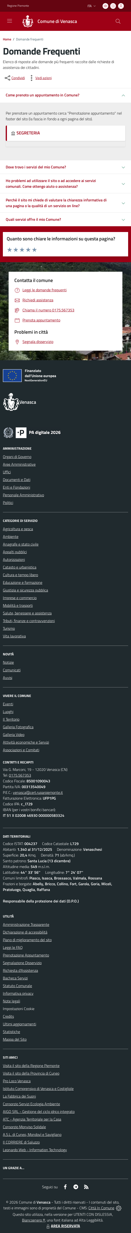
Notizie (8, 662)
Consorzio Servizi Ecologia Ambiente (31, 1104)
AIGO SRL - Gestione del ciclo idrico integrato (39, 1111)
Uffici (7, 472)
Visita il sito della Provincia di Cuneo (31, 1073)
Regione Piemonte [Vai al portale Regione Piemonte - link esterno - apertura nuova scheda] (18, 6)
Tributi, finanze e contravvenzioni (29, 621)
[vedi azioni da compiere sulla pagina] (40, 78)
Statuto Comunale (17, 986)
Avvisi (7, 677)
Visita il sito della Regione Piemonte (31, 1065)
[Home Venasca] (47, 21)
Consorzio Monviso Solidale (24, 1127)
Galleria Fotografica (18, 727)
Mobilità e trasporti (18, 605)
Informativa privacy (18, 993)
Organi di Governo (17, 456)
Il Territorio (11, 719)
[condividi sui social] (14, 78)
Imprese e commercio (20, 598)
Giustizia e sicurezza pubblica (25, 590)
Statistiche (11, 1031)
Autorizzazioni (14, 559)
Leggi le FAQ (13, 947)
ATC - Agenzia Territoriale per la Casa (32, 1119)
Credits (8, 1016)
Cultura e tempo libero (20, 575)
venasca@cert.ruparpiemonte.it (38, 792)
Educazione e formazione (22, 582)
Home (7, 39)
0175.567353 (20, 775)
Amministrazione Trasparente (26, 924)
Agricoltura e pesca (18, 529)
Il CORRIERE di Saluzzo (21, 1142)
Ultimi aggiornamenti (19, 1024)
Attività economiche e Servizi (26, 742)
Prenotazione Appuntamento (26, 955)
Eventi (8, 704)
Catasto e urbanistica (19, 567)
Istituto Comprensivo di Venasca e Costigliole (38, 1088)
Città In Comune (101, 1208)
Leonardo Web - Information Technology (35, 1150)
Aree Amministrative (19, 464)
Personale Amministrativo (23, 495)
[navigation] (9, 21)
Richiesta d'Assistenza (20, 970)
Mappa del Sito (15, 1039)
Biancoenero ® (33, 1220)
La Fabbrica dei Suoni (19, 1096)
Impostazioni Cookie (18, 1009)
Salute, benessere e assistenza (27, 613)
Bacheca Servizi (15, 978)
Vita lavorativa (14, 636)
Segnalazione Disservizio (22, 963)
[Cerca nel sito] (118, 21)
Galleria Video (13, 734)
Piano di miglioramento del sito (27, 940)
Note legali (11, 1001)
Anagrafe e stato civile (20, 544)
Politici (8, 502)
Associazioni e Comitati (21, 750)
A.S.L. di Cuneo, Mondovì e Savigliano (32, 1134)
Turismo (9, 628)
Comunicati (12, 670)
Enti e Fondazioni (16, 487)
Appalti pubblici (15, 552)
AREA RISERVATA (62, 1226)
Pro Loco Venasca (17, 1081)
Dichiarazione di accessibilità (25, 932)
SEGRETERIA (25, 133)
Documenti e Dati (16, 479)
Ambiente (10, 536)
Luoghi (8, 711)
